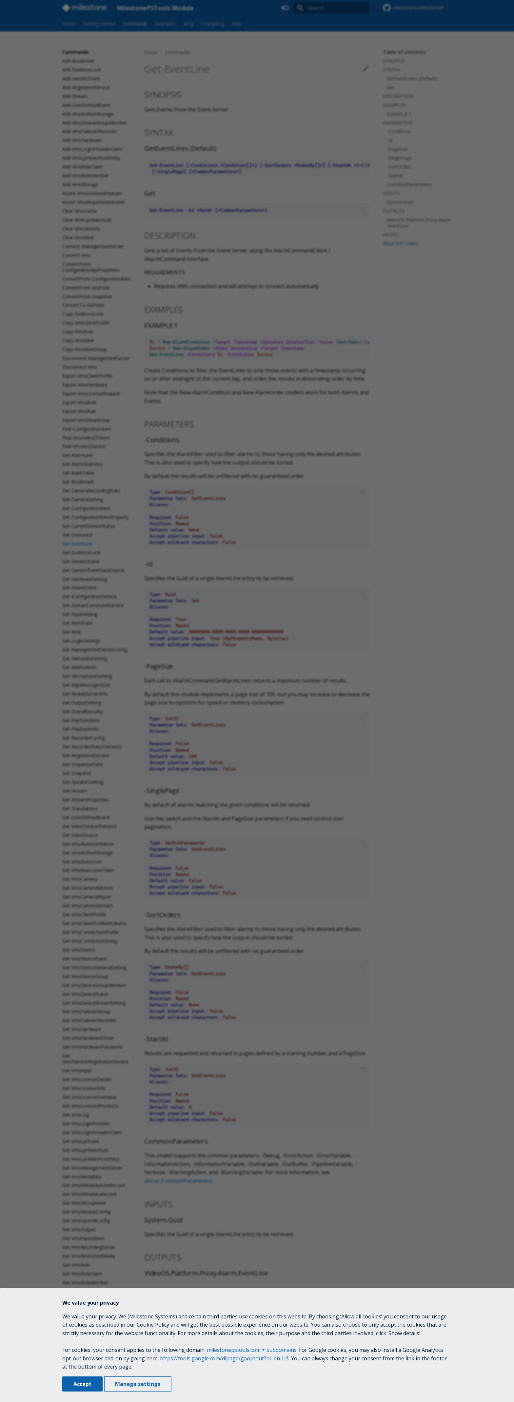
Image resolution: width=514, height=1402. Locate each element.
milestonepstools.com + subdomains (252, 1349)
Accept (82, 1384)
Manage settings (137, 1384)
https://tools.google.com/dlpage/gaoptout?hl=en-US (224, 1358)
